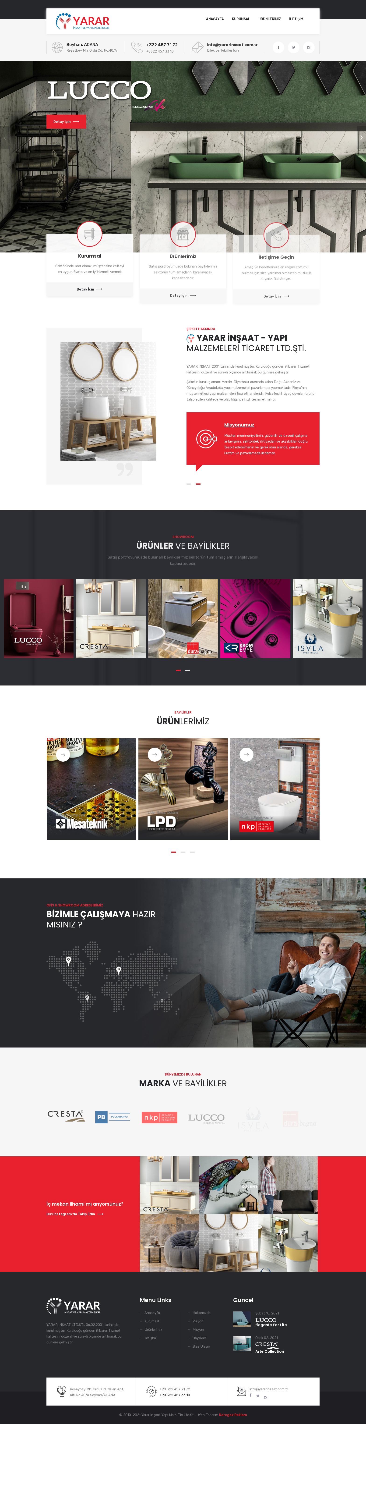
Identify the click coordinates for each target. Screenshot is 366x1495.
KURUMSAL (241, 19)
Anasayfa (215, 19)
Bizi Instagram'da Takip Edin (74, 1214)
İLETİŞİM (296, 19)
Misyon (198, 1330)
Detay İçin (66, 122)
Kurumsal (151, 1321)
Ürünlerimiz (153, 1330)
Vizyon (198, 1321)
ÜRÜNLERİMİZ (269, 19)
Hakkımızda (202, 1313)
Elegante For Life (271, 1323)
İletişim (150, 1338)
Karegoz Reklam (233, 1415)
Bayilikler (199, 1338)
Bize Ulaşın (201, 1346)
